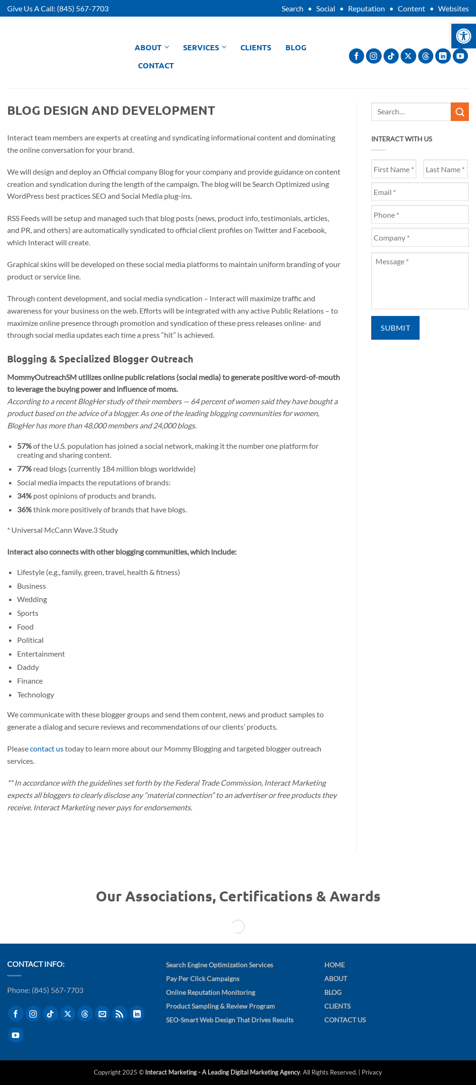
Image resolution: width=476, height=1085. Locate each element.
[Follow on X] (408, 56)
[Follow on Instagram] (374, 56)
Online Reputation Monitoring (210, 992)
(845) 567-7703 (83, 8)
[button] (463, 36)
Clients (255, 47)
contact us (47, 748)
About (152, 47)
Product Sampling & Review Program (220, 1006)
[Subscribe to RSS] (120, 1013)
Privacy (372, 1072)
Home (334, 965)
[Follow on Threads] (426, 56)
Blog (295, 47)
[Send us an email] (102, 1013)
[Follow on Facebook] (357, 56)
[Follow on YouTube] (460, 56)
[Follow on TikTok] (391, 56)
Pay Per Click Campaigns (202, 978)
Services (204, 47)
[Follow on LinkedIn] (443, 56)
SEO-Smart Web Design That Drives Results (229, 1020)
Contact (156, 65)
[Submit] (460, 111)
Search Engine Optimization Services (219, 965)
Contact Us (345, 1020)
